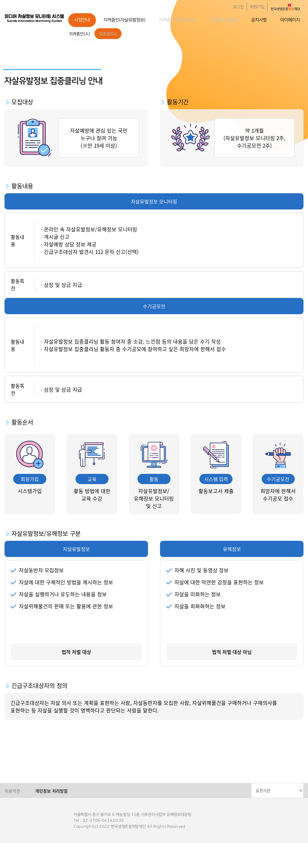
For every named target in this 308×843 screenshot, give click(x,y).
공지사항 (259, 20)
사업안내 (82, 20)
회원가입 (257, 7)
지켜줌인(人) (79, 33)
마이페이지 (290, 20)
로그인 (238, 7)
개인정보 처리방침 (51, 791)
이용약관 (12, 791)
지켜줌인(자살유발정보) (124, 20)
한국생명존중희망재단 (35, 18)
